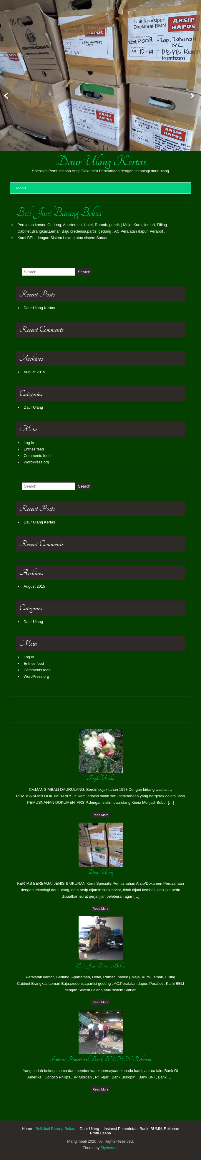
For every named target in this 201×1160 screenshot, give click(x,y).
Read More (100, 815)
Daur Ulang (33, 407)
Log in (29, 442)
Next (196, 96)
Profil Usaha (100, 1133)
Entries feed (34, 449)
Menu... (22, 188)
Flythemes (109, 1148)
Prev (5, 96)
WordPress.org (36, 462)
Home (27, 1128)
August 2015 (34, 372)
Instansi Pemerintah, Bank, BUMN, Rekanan (141, 1128)
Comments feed (37, 455)
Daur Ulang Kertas (100, 161)
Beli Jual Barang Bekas (55, 1128)
